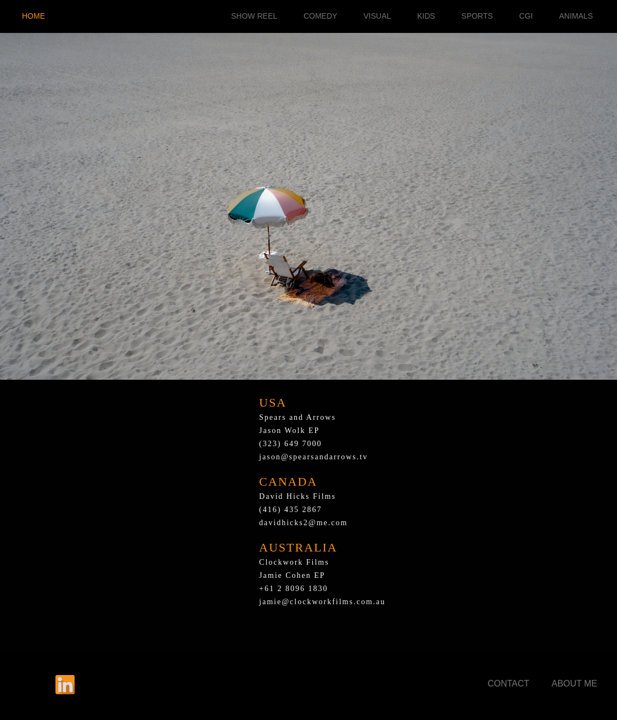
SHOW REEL (254, 16)
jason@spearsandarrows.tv (313, 457)
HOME (33, 16)
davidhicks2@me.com (303, 523)
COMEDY (320, 16)
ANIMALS (576, 16)
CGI (526, 16)
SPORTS (477, 16)
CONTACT (508, 683)
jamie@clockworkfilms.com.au (322, 602)
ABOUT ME (574, 683)
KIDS (426, 16)
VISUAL (377, 16)
